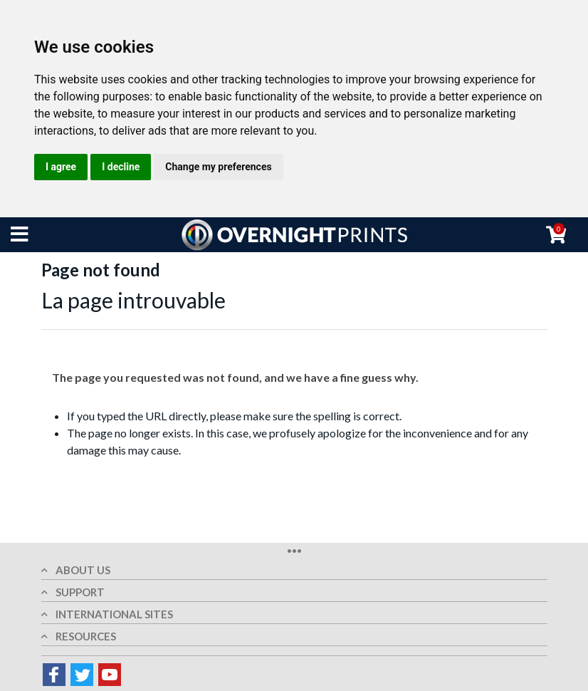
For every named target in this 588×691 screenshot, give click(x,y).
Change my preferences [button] (218, 166)
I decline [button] (121, 166)
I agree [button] (61, 166)
